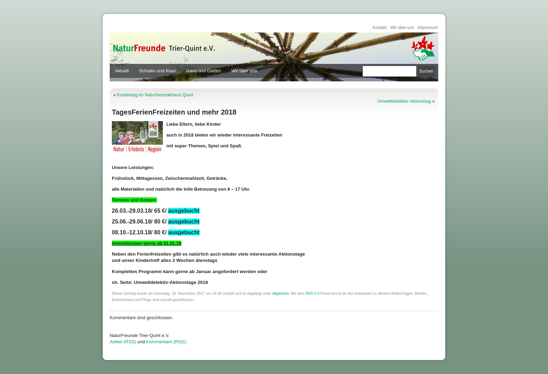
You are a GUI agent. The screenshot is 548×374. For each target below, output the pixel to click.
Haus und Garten (203, 70)
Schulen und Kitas (157, 70)
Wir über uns (402, 27)
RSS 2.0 (312, 293)
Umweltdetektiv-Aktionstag (404, 101)
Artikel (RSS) (123, 341)
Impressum (428, 27)
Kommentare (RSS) (166, 341)
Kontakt (380, 27)
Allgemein (280, 293)
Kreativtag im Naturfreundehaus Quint (155, 94)
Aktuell (122, 70)
